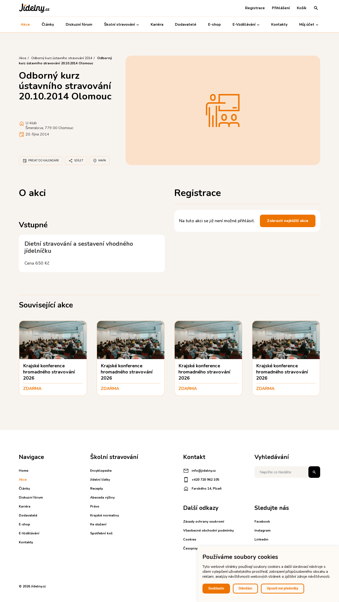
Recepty (96, 488)
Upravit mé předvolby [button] (282, 588)
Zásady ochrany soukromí (203, 521)
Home (23, 470)
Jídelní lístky (100, 479)
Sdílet (76, 161)
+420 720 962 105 (201, 480)
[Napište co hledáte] (287, 472)
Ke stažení (98, 524)
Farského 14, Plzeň (202, 488)
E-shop (214, 24)
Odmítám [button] (245, 588)
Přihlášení (281, 8)
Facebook (262, 521)
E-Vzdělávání (246, 25)
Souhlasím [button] (216, 588)
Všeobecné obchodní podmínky (208, 530)
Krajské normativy (104, 515)
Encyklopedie (101, 470)
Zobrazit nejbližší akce (287, 220)
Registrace (255, 8)
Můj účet (308, 25)
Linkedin (261, 539)
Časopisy (190, 548)
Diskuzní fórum (79, 24)
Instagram (262, 530)
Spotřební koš (101, 533)
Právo (94, 506)
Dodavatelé (185, 24)
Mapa (99, 161)
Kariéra (157, 24)
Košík (302, 8)
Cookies (189, 539)
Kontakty (279, 24)
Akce (25, 24)
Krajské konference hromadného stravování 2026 (49, 372)
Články (48, 24)
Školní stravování (121, 25)
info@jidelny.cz (199, 471)
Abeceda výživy (102, 497)
